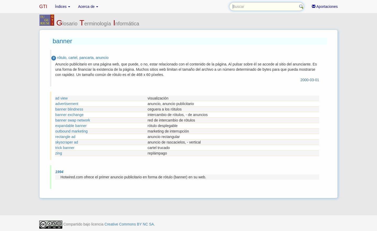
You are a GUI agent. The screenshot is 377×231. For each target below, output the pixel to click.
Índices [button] (62, 6)
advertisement (66, 104)
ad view (61, 98)
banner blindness (69, 109)
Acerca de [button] (88, 6)
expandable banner (71, 126)
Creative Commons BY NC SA (129, 224)
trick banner (64, 148)
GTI (43, 6)
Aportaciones (325, 6)
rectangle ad (65, 137)
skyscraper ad (66, 142)
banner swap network (72, 120)
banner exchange (69, 115)
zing (58, 153)
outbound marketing (71, 131)
